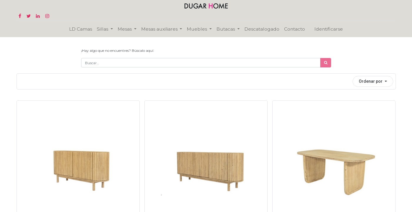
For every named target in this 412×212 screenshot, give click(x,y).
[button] (373, 81)
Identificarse (328, 29)
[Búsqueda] (325, 62)
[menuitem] (80, 29)
